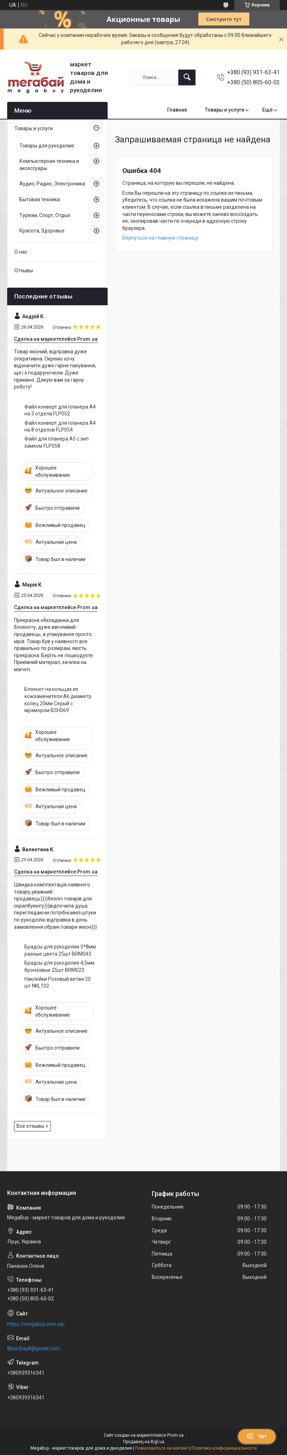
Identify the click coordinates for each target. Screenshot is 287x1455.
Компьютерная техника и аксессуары (49, 164)
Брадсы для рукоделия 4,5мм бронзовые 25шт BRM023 (59, 966)
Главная (177, 110)
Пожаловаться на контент (161, 1448)
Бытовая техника (39, 199)
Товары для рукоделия (46, 146)
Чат (257, 1436)
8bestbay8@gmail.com (33, 1348)
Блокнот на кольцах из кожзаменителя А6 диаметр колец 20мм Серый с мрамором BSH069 (57, 699)
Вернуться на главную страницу (160, 238)
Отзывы (23, 270)
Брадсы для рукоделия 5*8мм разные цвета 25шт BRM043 (60, 950)
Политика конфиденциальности (224, 1448)
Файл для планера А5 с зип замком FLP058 (56, 442)
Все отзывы (30, 1126)
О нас (20, 252)
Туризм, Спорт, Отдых (44, 215)
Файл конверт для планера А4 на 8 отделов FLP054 (60, 426)
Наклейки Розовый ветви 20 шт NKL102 (57, 982)
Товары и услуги (224, 110)
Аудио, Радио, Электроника (52, 184)
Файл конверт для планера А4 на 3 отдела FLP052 (60, 410)
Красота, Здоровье (42, 231)
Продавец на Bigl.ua (143, 1441)
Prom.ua (175, 1435)
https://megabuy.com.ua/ (36, 1324)
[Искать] (187, 77)
